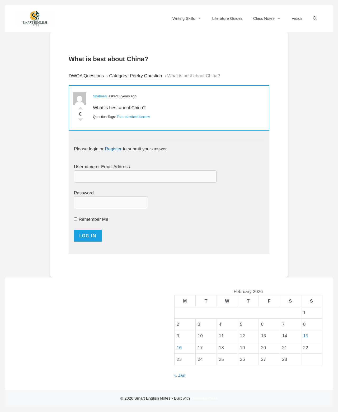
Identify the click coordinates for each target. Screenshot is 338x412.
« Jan (179, 375)
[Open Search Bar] (315, 18)
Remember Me (91, 219)
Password (84, 192)
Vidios (297, 18)
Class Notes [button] (270, 18)
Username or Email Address (102, 166)
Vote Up (80, 106)
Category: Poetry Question (135, 75)
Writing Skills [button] (189, 18)
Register (113, 148)
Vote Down (80, 121)
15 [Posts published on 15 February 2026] (305, 335)
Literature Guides (227, 18)
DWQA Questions (86, 75)
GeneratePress (204, 398)
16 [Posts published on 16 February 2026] (179, 347)
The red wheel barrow (133, 117)
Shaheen (100, 96)
